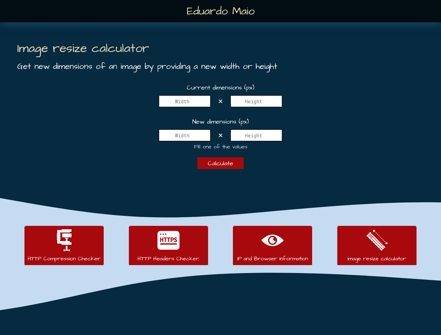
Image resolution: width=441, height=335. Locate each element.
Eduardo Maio (221, 11)
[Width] (185, 101)
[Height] (256, 101)
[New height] (256, 135)
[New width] (185, 135)
